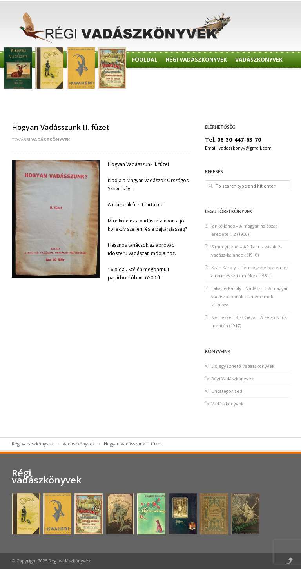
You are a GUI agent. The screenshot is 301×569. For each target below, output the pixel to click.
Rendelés (146, 79)
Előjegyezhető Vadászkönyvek (242, 366)
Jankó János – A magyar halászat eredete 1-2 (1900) (244, 230)
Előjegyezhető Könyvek (244, 79)
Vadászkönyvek (259, 59)
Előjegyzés (184, 79)
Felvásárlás (150, 99)
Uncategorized (226, 391)
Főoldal (145, 59)
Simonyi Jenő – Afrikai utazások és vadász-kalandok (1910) (246, 251)
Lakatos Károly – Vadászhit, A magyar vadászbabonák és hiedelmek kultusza (249, 296)
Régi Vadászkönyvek (196, 59)
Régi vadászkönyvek (33, 444)
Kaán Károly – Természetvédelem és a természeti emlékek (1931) (249, 271)
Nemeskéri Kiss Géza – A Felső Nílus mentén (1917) (248, 321)
